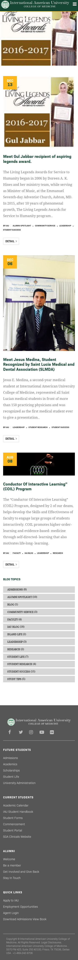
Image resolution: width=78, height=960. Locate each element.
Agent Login (11, 913)
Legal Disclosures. (51, 942)
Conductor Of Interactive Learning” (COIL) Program (35, 486)
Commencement (14, 824)
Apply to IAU (11, 900)
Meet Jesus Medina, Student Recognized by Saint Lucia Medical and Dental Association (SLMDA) (38, 364)
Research (58, 553)
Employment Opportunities (20, 907)
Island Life (14, 634)
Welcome (9, 859)
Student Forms (13, 818)
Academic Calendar (15, 805)
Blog (10, 604)
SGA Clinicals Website (17, 837)
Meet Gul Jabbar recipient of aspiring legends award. (37, 159)
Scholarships (11, 770)
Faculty (17, 553)
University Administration (19, 783)
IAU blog (29, 553)
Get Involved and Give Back (21, 872)
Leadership (65, 225)
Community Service (45, 225)
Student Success (12, 229)
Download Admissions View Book (24, 919)
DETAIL (11, 241)
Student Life (16, 656)
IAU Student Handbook (18, 812)
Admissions (15, 589)
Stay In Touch (12, 878)
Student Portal (12, 830)
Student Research (38, 427)
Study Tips (14, 679)
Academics (10, 764)
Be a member (12, 865)
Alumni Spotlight (22, 225)
